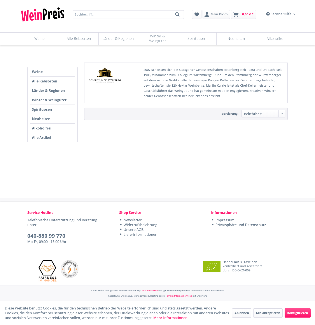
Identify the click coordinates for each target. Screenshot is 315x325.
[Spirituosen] (196, 39)
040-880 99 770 (46, 235)
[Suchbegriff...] (128, 14)
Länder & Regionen (48, 90)
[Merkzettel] (196, 14)
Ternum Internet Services (178, 295)
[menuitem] (196, 14)
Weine (37, 71)
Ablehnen (241, 313)
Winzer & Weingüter (49, 100)
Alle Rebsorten (44, 81)
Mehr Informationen (170, 317)
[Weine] (39, 39)
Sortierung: (230, 114)
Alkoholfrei (41, 128)
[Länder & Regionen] (118, 39)
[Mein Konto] (216, 14)
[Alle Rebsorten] (78, 39)
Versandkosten (150, 290)
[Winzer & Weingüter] (157, 39)
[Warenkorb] (243, 14)
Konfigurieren (297, 313)
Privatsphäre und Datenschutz (240, 224)
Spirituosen (42, 109)
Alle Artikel (41, 137)
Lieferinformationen (140, 234)
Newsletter (132, 220)
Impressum (224, 220)
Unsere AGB (133, 229)
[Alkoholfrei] (275, 39)
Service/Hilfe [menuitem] (279, 14)
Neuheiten (41, 118)
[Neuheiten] (236, 39)
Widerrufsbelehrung (140, 224)
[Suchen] (177, 14)
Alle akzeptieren (268, 313)
